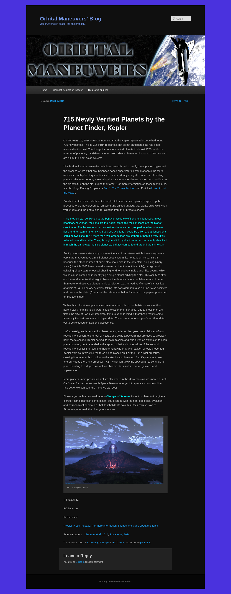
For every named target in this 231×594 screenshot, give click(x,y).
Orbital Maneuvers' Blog (70, 19)
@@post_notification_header (68, 90)
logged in (80, 562)
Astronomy (92, 542)
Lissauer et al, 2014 (96, 534)
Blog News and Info (98, 90)
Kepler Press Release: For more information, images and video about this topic (111, 525)
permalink (145, 542)
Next (187, 101)
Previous (175, 101)
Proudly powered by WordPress (115, 581)
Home (44, 90)
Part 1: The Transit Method (119, 188)
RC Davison (119, 542)
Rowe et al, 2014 (120, 534)
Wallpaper (105, 542)
